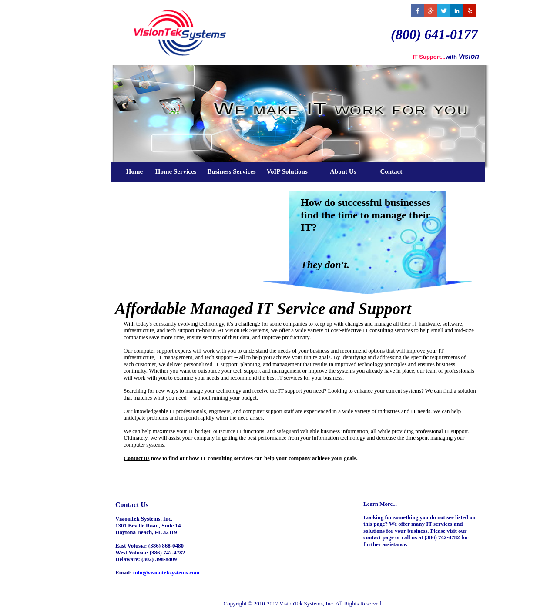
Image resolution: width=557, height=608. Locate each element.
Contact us (137, 458)
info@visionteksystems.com (166, 572)
